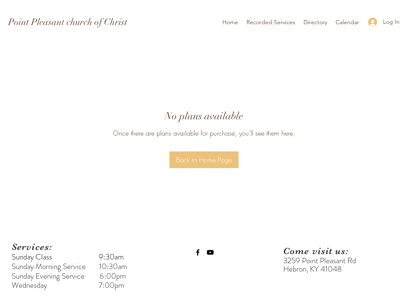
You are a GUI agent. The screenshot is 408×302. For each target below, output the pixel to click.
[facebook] (198, 252)
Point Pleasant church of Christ (67, 22)
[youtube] (210, 252)
